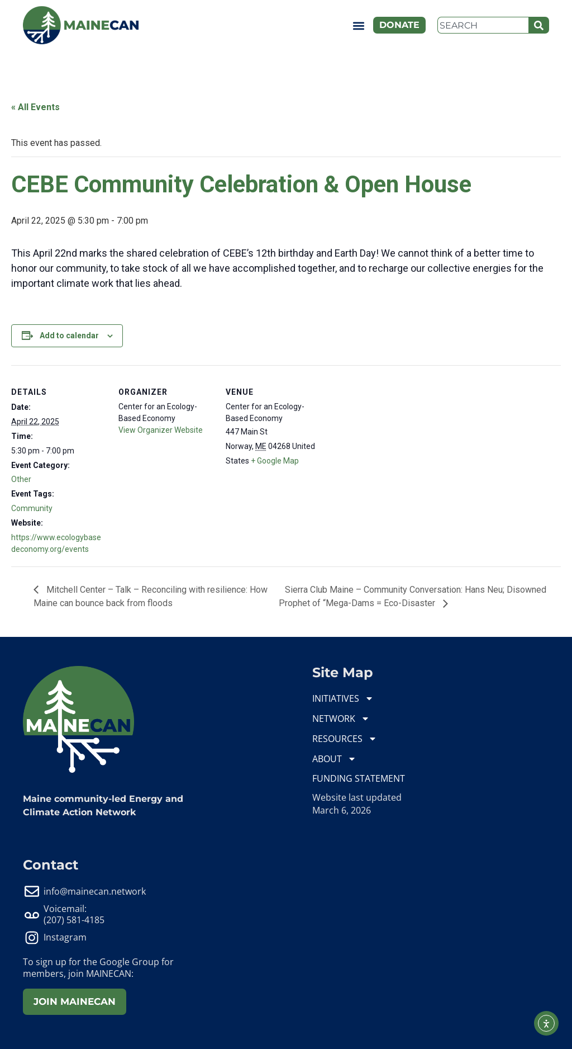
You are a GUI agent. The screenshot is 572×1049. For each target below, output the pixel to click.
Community (32, 508)
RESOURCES (344, 739)
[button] (358, 25)
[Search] (538, 25)
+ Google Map (275, 460)
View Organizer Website (160, 430)
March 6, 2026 (341, 810)
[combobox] (482, 25)
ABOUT (334, 759)
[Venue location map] (392, 442)
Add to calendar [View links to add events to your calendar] (69, 335)
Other (21, 479)
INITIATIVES (343, 698)
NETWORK (341, 718)
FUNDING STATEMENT (358, 778)
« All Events (35, 107)
